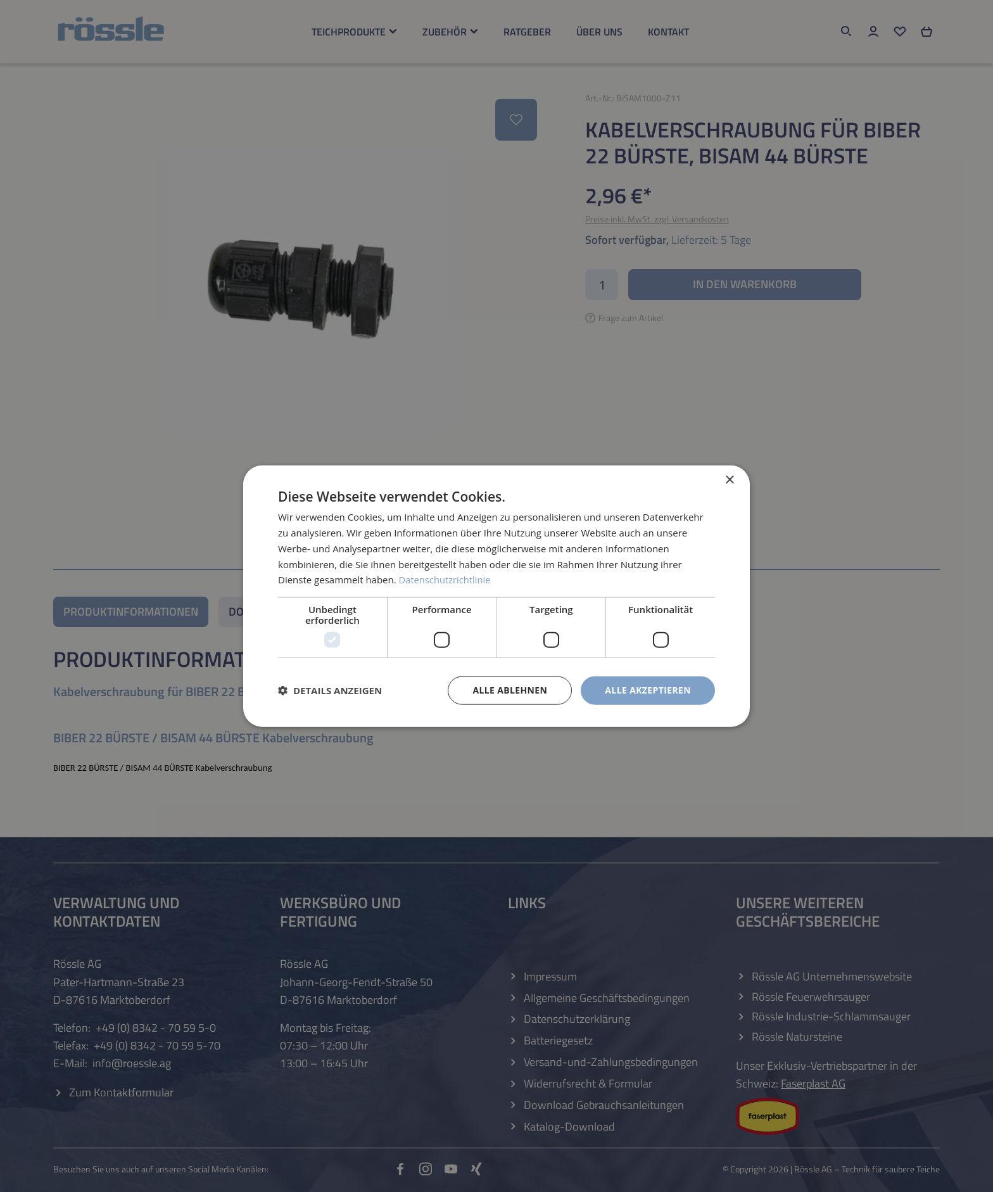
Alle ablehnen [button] (509, 690)
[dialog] (496, 596)
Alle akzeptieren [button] (648, 690)
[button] (330, 690)
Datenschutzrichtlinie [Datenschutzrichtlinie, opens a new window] (446, 579)
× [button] (729, 480)
